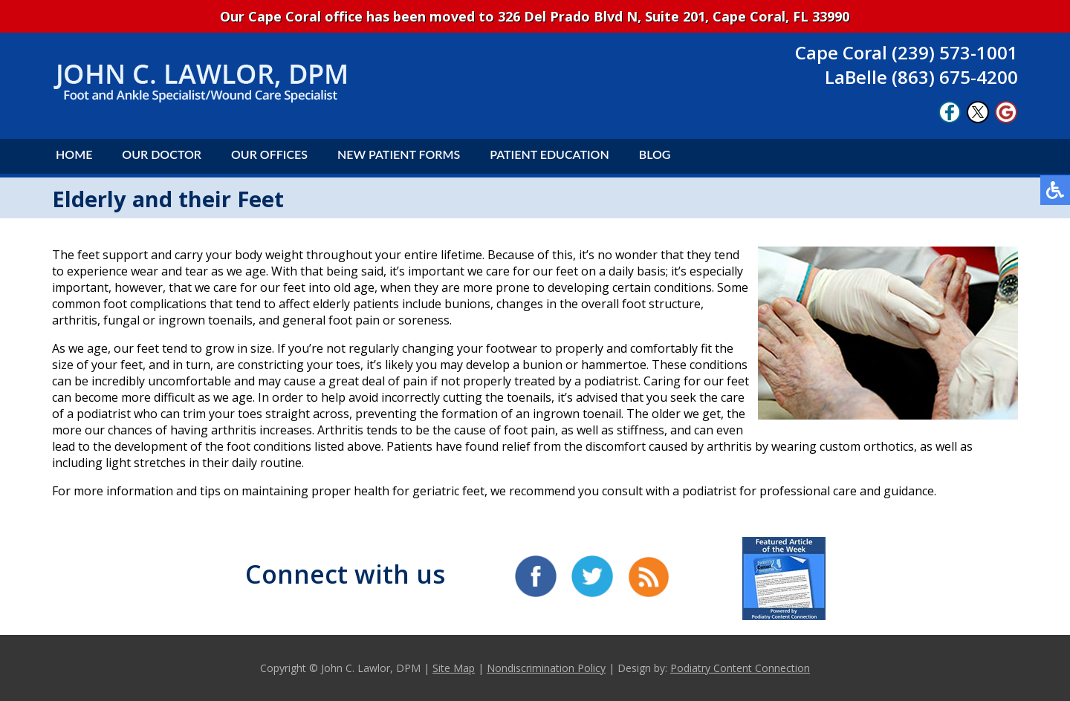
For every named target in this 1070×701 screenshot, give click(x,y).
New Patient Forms (398, 154)
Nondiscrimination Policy (546, 668)
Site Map (453, 668)
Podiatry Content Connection (740, 668)
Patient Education (549, 154)
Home (74, 154)
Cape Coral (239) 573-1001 (906, 52)
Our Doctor (161, 154)
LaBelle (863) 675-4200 (921, 77)
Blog (655, 154)
